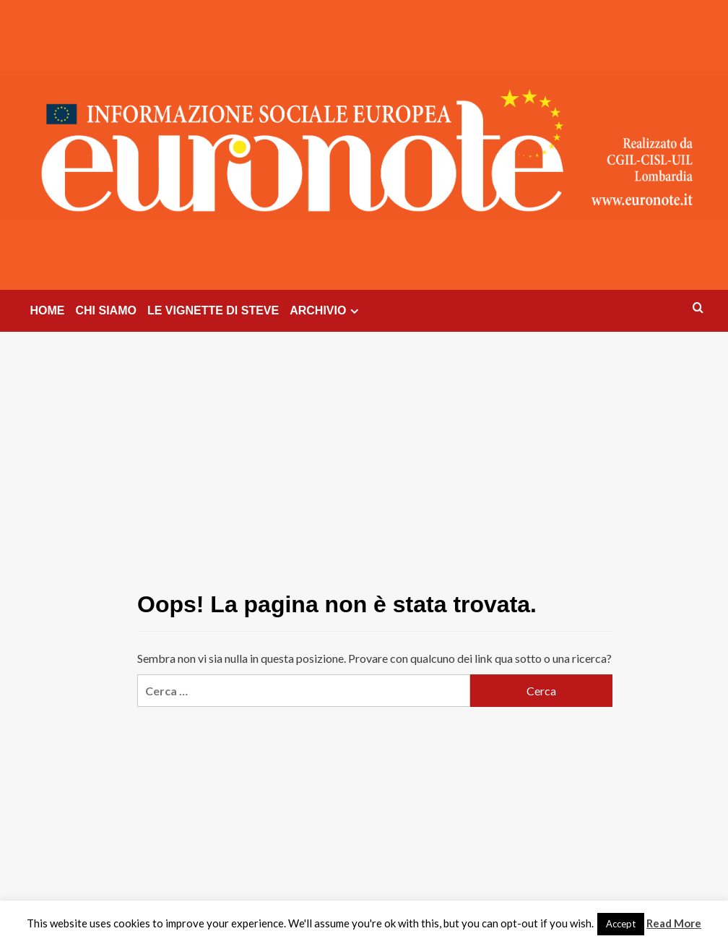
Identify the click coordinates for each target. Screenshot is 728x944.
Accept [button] (621, 924)
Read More (673, 923)
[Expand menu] (354, 311)
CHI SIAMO (106, 310)
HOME (47, 310)
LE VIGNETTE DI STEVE (213, 310)
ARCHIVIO (326, 310)
